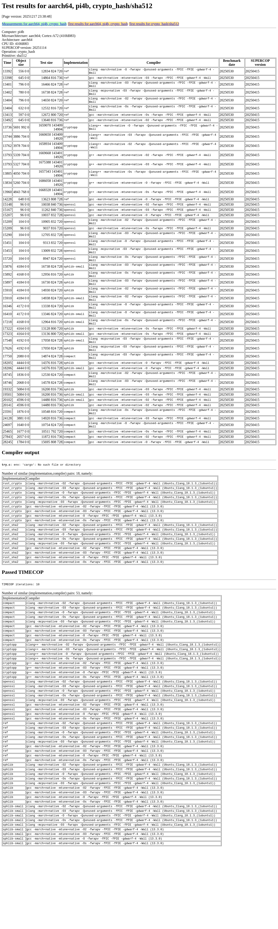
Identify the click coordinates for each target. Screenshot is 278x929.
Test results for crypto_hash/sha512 (154, 24)
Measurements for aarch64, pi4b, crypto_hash (34, 24)
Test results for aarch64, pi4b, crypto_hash (98, 24)
